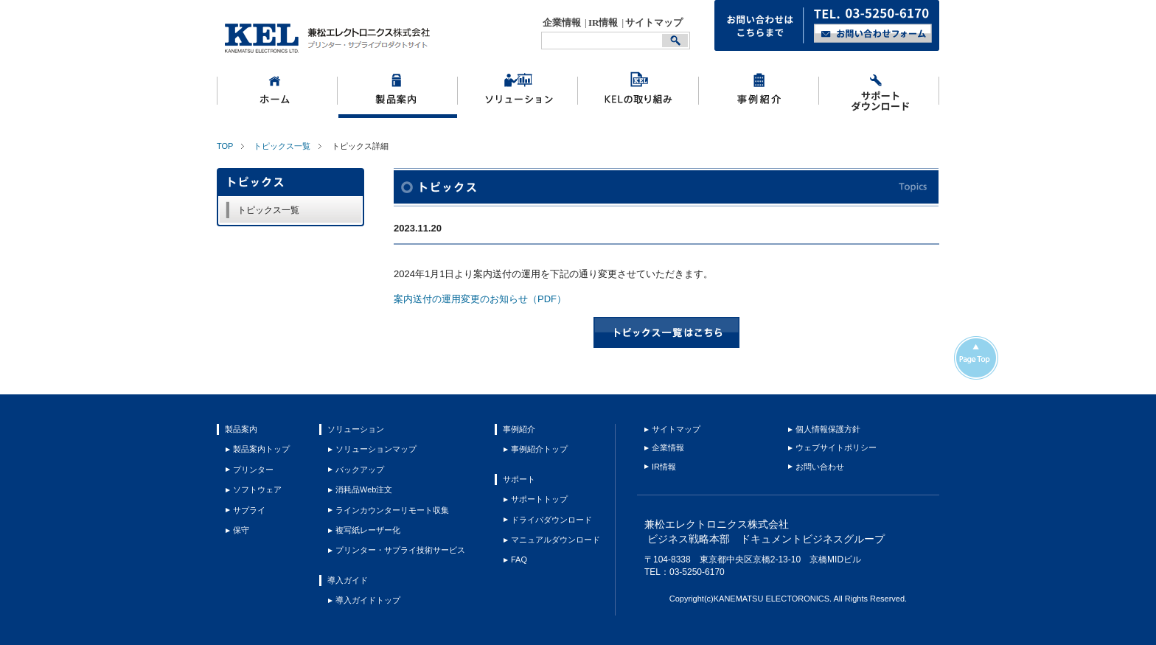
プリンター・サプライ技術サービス (400, 549)
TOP (225, 146)
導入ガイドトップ (367, 600)
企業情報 (562, 22)
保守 (241, 530)
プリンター (253, 469)
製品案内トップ (261, 448)
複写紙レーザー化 (367, 530)
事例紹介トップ (539, 448)
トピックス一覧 (282, 146)
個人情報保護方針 (827, 429)
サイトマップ (654, 22)
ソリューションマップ (376, 448)
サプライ (249, 510)
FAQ (519, 559)
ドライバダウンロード (551, 519)
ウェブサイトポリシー (836, 447)
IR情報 (603, 22)
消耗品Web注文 (363, 489)
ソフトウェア (257, 489)
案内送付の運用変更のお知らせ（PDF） (480, 298)
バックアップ (359, 469)
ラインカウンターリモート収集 (392, 510)
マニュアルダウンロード (555, 539)
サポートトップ (539, 499)
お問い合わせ (819, 466)
